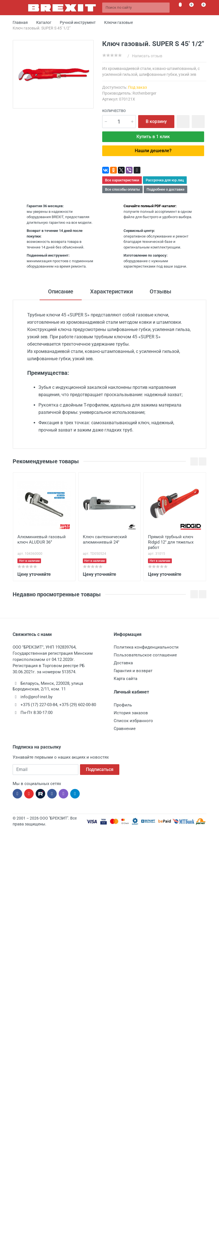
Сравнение (125, 728)
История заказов (131, 712)
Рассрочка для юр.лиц (165, 180)
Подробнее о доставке (165, 189)
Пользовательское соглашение (145, 655)
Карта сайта (125, 678)
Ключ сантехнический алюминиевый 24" (105, 539)
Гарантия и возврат (133, 670)
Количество (114, 111)
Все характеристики (122, 180)
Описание (60, 291)
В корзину (156, 121)
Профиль (123, 705)
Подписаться (99, 769)
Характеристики (111, 291)
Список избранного (133, 720)
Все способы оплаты (122, 189)
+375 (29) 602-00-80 (77, 704)
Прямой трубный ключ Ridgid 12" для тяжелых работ (170, 542)
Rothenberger (144, 93)
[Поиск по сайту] (136, 8)
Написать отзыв (147, 56)
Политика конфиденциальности (146, 647)
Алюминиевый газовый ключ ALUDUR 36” (41, 539)
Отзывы (160, 291)
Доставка (123, 662)
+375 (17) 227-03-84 (38, 704)
